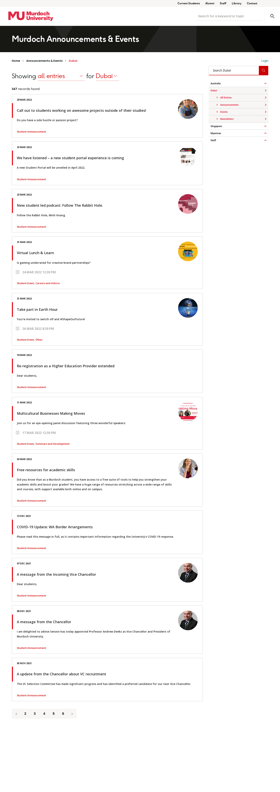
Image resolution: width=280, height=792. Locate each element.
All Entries (226, 97)
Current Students (189, 3)
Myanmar (216, 133)
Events (224, 111)
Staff (223, 3)
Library (236, 3)
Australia (216, 83)
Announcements (229, 104)
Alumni (209, 3)
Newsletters (227, 118)
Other (39, 339)
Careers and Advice (47, 283)
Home (16, 61)
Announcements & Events (44, 61)
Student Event (25, 283)
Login (264, 61)
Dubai (73, 61)
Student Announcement (31, 131)
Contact (252, 3)
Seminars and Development (52, 444)
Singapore (216, 126)
